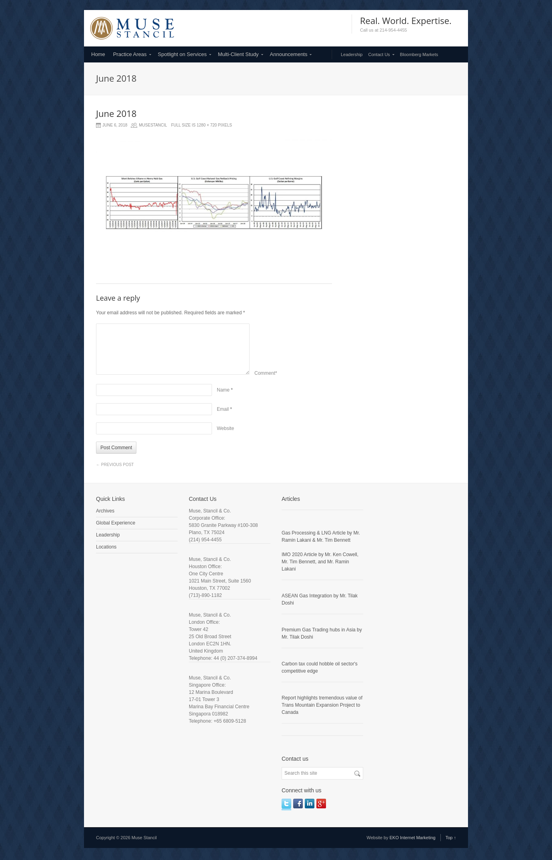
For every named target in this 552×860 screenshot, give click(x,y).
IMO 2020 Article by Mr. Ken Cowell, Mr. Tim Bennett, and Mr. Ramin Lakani (320, 562)
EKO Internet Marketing (413, 837)
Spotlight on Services (182, 54)
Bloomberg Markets (419, 54)
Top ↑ (451, 837)
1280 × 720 (207, 125)
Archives (105, 511)
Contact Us (379, 54)
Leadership (351, 54)
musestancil (153, 125)
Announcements (289, 54)
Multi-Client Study (238, 54)
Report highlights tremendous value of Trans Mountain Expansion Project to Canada (322, 705)
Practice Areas (130, 54)
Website (225, 428)
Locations (106, 547)
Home (98, 54)
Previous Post (115, 464)
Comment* (265, 373)
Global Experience (115, 523)
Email (223, 409)
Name (223, 390)
